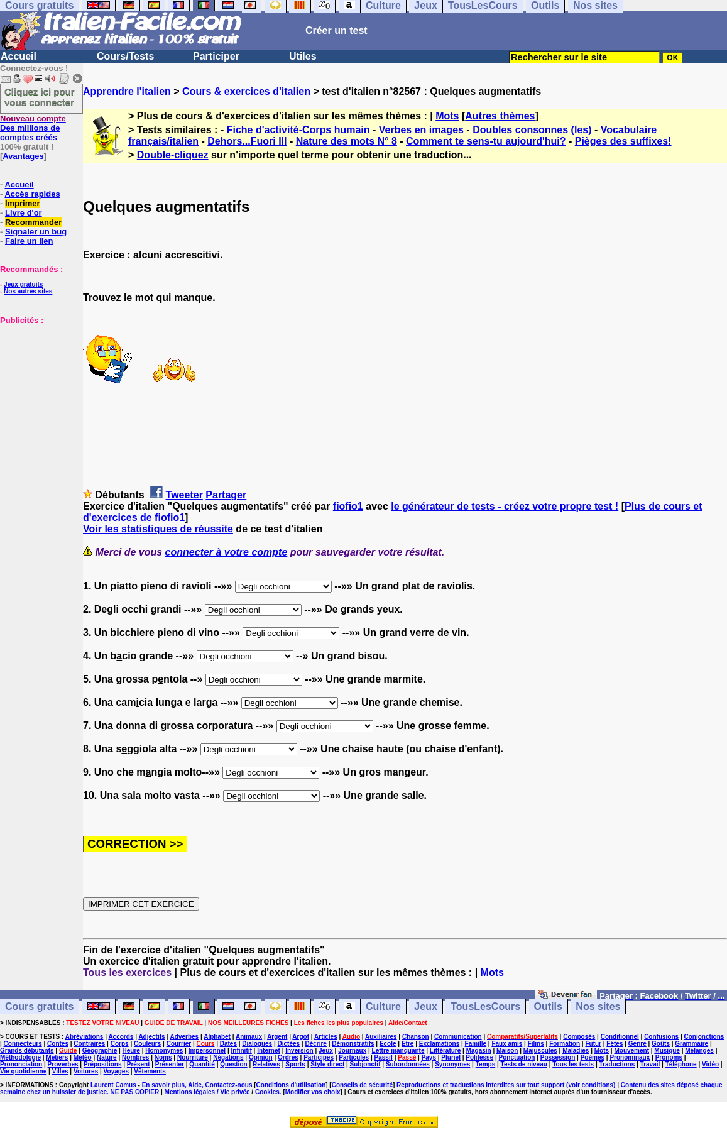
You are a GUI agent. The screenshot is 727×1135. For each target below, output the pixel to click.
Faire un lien (29, 241)
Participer (216, 56)
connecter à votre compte (226, 552)
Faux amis (506, 1043)
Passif (383, 1057)
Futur (593, 1043)
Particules (354, 1057)
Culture (383, 1006)
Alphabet (217, 1036)
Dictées (289, 1043)
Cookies (267, 1091)
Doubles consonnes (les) (532, 129)
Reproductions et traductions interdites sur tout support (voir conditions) (505, 1085)
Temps (486, 1064)
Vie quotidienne (23, 1071)
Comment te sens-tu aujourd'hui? (486, 141)
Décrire (315, 1043)
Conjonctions (704, 1036)
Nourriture (192, 1057)
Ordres (288, 1057)
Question (233, 1064)
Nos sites (598, 1006)
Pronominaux (629, 1057)
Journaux (352, 1050)
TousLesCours (485, 1006)
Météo (83, 1057)
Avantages (23, 156)
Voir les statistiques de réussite (158, 529)
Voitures (86, 1071)
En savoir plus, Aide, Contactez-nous (197, 1085)
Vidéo (710, 1064)
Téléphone (681, 1064)
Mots (447, 116)
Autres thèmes (500, 116)
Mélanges (699, 1050)
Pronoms (668, 1057)
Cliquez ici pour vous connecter (39, 96)
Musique (667, 1050)
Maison (507, 1050)
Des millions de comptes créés (33, 128)
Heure (131, 1050)
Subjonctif (365, 1064)
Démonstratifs (353, 1043)
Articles (325, 1036)
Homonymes (164, 1050)
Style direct (327, 1064)
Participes (318, 1057)
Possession (558, 1057)
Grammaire (691, 1043)
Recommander (33, 222)
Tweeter (184, 495)
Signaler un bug (36, 231)
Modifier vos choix (313, 1091)
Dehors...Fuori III (247, 141)
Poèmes (592, 1057)
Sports (295, 1064)
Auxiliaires (381, 1036)
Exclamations (439, 1043)
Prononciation (21, 1064)
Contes (57, 1043)
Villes (60, 1071)
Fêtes (614, 1043)
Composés (579, 1036)
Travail (650, 1064)
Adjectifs (151, 1036)
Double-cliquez (173, 155)
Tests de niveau (524, 1064)
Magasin (478, 1050)
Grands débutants (27, 1050)
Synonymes (452, 1064)
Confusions (661, 1036)
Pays (429, 1057)
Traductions (617, 1064)
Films (536, 1043)
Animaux (249, 1036)
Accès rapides (32, 194)
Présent (138, 1064)
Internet (268, 1050)
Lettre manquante (398, 1050)
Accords (120, 1036)
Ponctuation (517, 1057)
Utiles (303, 56)
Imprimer (22, 203)
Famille (475, 1043)
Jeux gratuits (23, 284)
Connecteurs (23, 1043)
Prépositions (103, 1064)
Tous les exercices (127, 972)
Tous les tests (573, 1064)
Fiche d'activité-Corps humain (298, 129)
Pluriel (451, 1057)
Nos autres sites (28, 291)
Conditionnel (620, 1036)
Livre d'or (23, 212)
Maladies (575, 1050)
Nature (107, 1057)
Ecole (388, 1043)
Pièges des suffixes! (623, 141)
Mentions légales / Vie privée (207, 1091)
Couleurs (147, 1043)
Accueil (18, 56)
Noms (163, 1057)
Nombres (135, 1057)
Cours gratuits (39, 1006)
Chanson (415, 1036)
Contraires (89, 1043)
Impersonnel (207, 1050)
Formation (564, 1043)
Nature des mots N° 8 (346, 141)
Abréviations (84, 1036)
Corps (120, 1043)
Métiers (57, 1057)
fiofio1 (348, 506)
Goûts (661, 1043)
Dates (228, 1043)
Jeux (425, 1006)
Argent (277, 1036)
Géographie (100, 1050)
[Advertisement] (37, 388)
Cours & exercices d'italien (246, 91)
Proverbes (63, 1064)
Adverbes (184, 1036)
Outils (548, 1006)
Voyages (116, 1071)
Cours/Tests (125, 56)
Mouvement (631, 1050)
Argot (300, 1036)
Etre (407, 1043)
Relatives (266, 1064)
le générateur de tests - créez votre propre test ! (504, 506)
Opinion (261, 1057)
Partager (225, 495)
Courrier (179, 1043)
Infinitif (241, 1050)
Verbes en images (421, 129)
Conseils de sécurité (362, 1085)
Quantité (202, 1064)
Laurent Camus (113, 1085)
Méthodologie (20, 1057)
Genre (637, 1043)
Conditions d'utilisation (291, 1085)
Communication (458, 1036)
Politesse (479, 1057)
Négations (228, 1057)
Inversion (299, 1050)
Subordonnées (408, 1064)
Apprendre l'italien (127, 91)
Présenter (169, 1064)
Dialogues (257, 1043)
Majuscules (540, 1050)
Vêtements (150, 1071)
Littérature (445, 1050)
